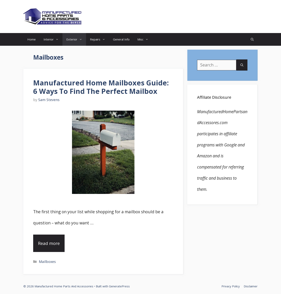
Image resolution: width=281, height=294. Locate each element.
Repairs (99, 39)
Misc (144, 39)
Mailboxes (47, 261)
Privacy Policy (230, 286)
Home (31, 39)
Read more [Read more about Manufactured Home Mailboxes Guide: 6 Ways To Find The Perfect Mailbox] (49, 243)
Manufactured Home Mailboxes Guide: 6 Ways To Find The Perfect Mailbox (101, 87)
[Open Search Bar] (252, 39)
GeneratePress (119, 286)
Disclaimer (251, 286)
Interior (53, 39)
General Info (121, 39)
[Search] (241, 65)
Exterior (76, 39)
